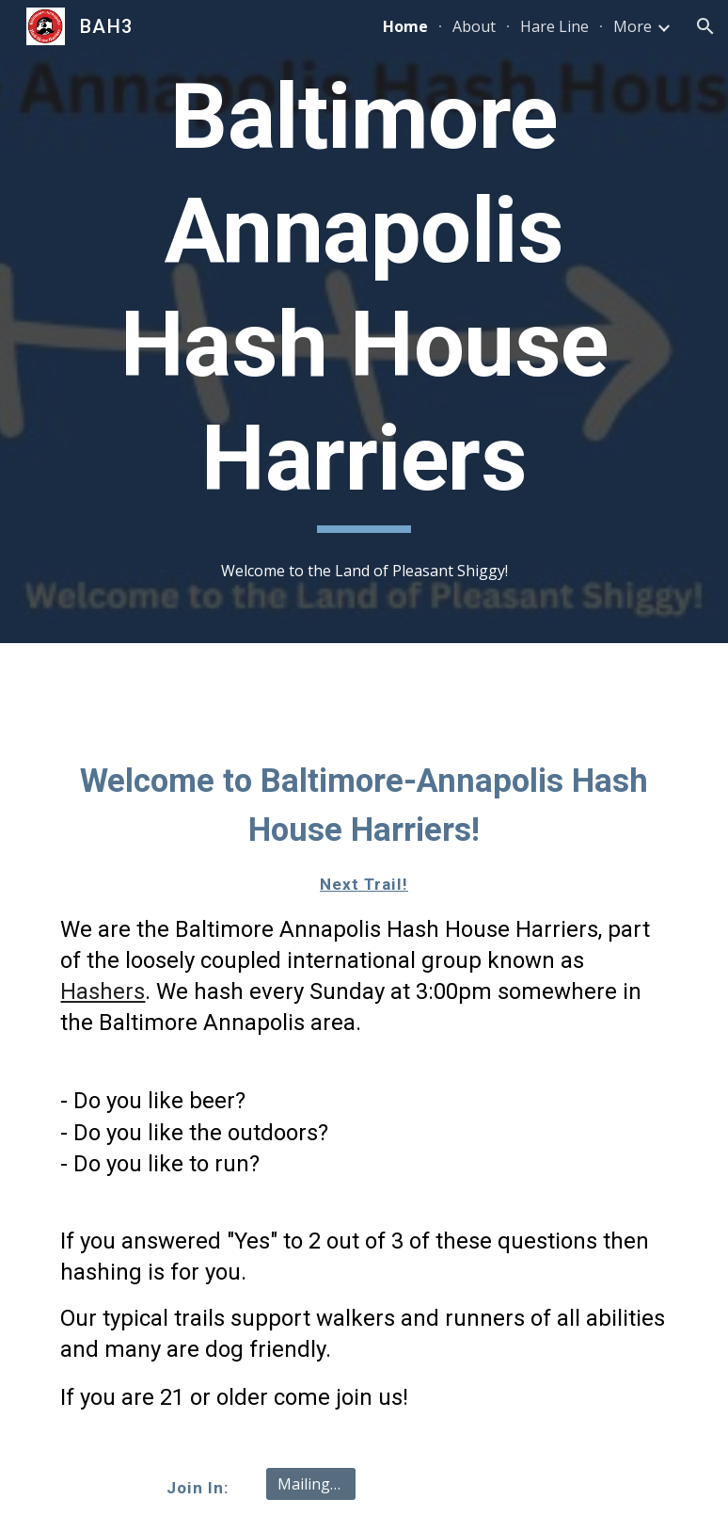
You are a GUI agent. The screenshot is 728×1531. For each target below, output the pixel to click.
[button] (705, 26)
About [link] (474, 26)
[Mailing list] (310, 1483)
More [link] (632, 26)
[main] (364, 296)
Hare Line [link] (554, 26)
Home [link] (405, 26)
